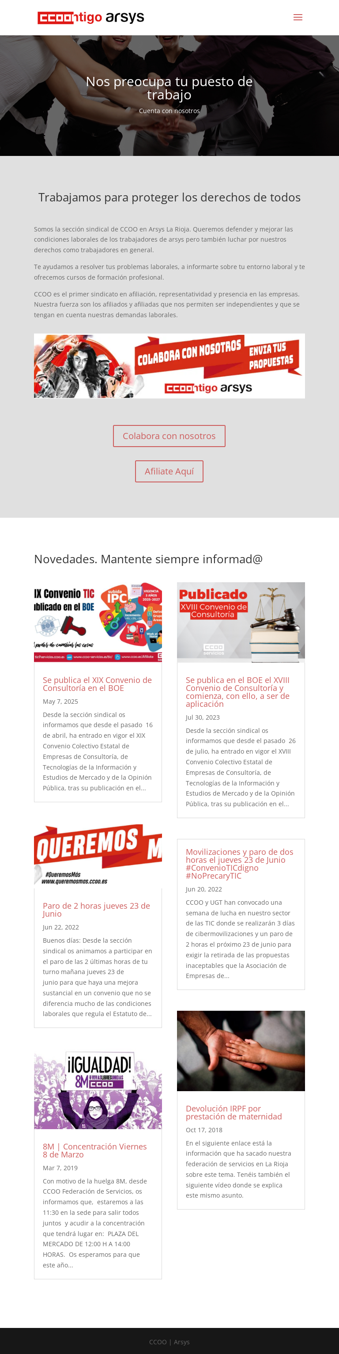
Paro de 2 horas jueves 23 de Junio (96, 909)
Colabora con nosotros (169, 436)
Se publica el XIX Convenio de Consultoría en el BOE (97, 684)
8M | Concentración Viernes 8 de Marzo (95, 1150)
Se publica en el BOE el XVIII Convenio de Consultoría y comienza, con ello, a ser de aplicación (238, 692)
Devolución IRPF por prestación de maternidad (234, 1112)
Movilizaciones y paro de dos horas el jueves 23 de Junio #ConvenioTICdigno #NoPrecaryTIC (240, 863)
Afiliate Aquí (169, 471)
